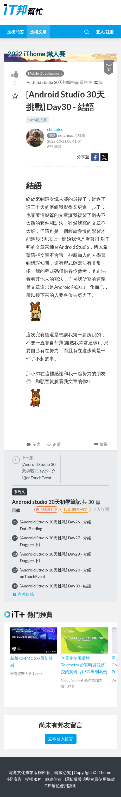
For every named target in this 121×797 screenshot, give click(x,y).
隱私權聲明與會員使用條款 (90, 779)
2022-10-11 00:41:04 (64, 141)
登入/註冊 (105, 31)
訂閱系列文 (75, 509)
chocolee (55, 129)
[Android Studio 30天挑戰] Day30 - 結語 (55, 585)
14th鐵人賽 (37, 120)
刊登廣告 (13, 779)
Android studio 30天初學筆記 (53, 82)
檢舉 (100, 444)
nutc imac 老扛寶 (66, 135)
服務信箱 (53, 779)
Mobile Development (45, 73)
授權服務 (33, 779)
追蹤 (53, 444)
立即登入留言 (60, 738)
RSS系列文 (47, 509)
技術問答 (15, 31)
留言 (33, 444)
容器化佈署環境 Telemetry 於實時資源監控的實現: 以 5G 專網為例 (84, 665)
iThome (104, 772)
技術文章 (38, 31)
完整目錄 (23, 594)
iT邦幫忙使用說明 (60, 785)
